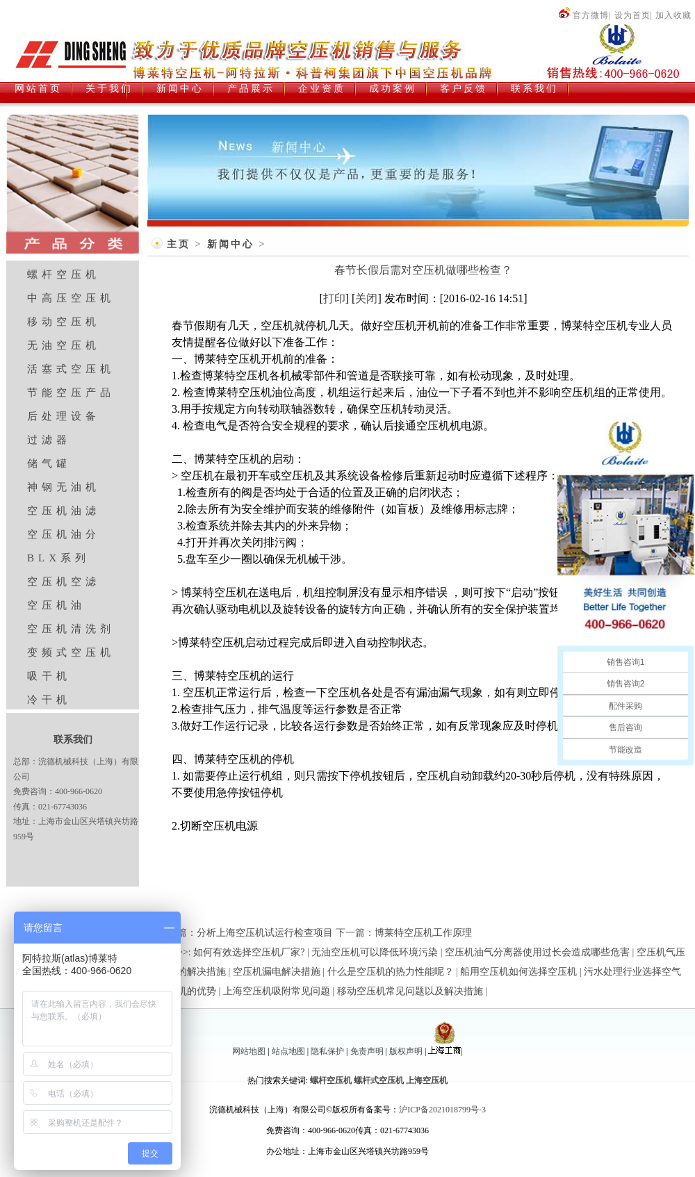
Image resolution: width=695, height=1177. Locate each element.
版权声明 (406, 1051)
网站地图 (248, 1051)
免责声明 (367, 1051)
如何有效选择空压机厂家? (248, 952)
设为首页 (632, 15)
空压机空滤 (63, 581)
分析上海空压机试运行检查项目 (265, 933)
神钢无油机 (63, 487)
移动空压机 (63, 321)
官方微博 (583, 15)
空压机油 (56, 605)
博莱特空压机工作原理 (423, 933)
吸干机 (49, 676)
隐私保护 (327, 1051)
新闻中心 (230, 244)
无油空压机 (63, 345)
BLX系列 (58, 557)
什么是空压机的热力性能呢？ (390, 971)
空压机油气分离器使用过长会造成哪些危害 (537, 952)
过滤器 (49, 439)
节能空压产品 (71, 392)
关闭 (366, 298)
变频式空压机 (71, 652)
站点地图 (288, 1051)
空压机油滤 (63, 510)
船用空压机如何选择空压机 (518, 971)
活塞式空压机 (71, 368)
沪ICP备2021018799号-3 (442, 1109)
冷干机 (49, 699)
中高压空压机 (71, 298)
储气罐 (49, 463)
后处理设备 (63, 416)
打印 (334, 298)
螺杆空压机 (63, 274)
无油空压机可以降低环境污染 (374, 952)
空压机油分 (63, 534)
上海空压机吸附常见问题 (276, 991)
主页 (178, 244)
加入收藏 (673, 15)
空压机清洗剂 (71, 628)
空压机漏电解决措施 (276, 971)
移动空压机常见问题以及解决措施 (410, 991)
